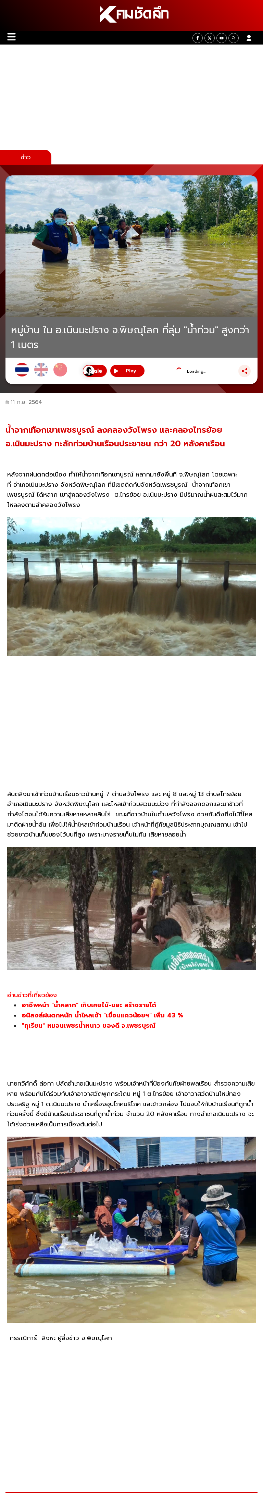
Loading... (196, 371)
